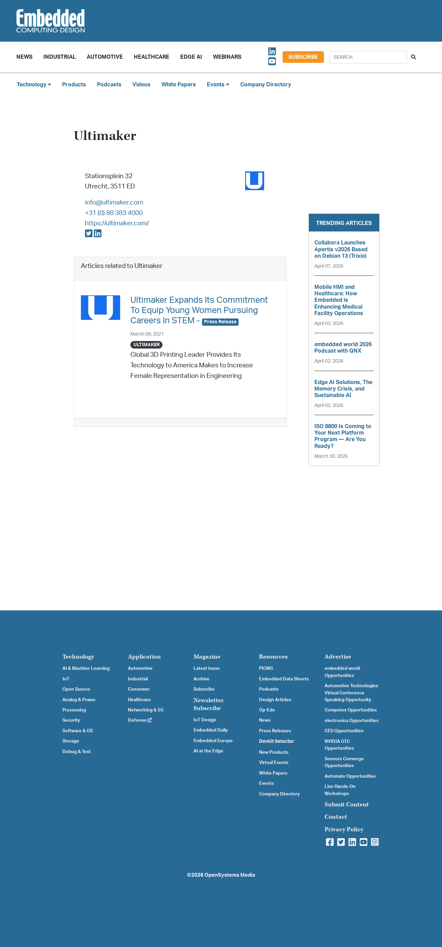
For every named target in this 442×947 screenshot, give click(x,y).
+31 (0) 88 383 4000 (114, 213)
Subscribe (303, 57)
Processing (74, 710)
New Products (273, 752)
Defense (140, 720)
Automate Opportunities (350, 776)
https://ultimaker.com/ (117, 223)
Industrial (59, 57)
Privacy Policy (344, 829)
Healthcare (151, 57)
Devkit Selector (276, 741)
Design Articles (275, 700)
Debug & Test (76, 752)
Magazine (207, 657)
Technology (78, 657)
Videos (141, 84)
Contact (336, 817)
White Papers (178, 84)
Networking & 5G (145, 710)
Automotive (105, 57)
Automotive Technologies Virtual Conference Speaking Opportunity (351, 693)
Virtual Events (273, 763)
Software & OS (77, 731)
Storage (70, 741)
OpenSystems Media (229, 875)
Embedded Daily (211, 730)
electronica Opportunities (352, 721)
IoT (65, 679)
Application (144, 657)
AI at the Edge (208, 751)
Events (266, 783)
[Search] (368, 57)
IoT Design (205, 720)
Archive (202, 679)
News (265, 720)
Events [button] (218, 84)
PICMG (266, 668)
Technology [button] (34, 84)
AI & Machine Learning (86, 668)
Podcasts (109, 84)
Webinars (227, 57)
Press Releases (275, 731)
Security (71, 720)
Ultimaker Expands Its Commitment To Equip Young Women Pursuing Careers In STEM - (199, 310)
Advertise (338, 657)
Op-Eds (267, 710)
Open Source (76, 689)
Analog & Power (79, 700)
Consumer (139, 689)
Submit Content (347, 804)
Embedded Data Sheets (284, 679)
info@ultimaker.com (114, 202)
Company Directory (265, 84)
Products (74, 84)
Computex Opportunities (351, 710)
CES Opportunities (344, 731)
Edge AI (191, 57)
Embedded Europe (213, 741)
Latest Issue (207, 668)
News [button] (24, 57)
